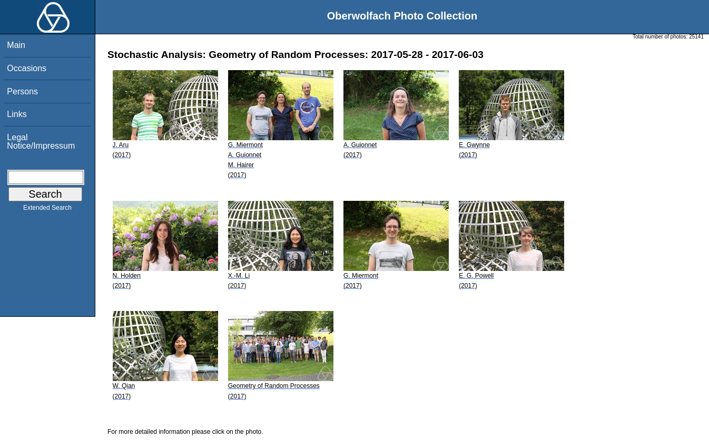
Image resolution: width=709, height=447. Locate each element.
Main (16, 45)
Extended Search (47, 210)
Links (16, 114)
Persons (22, 91)
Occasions (26, 68)
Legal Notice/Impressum (41, 141)
